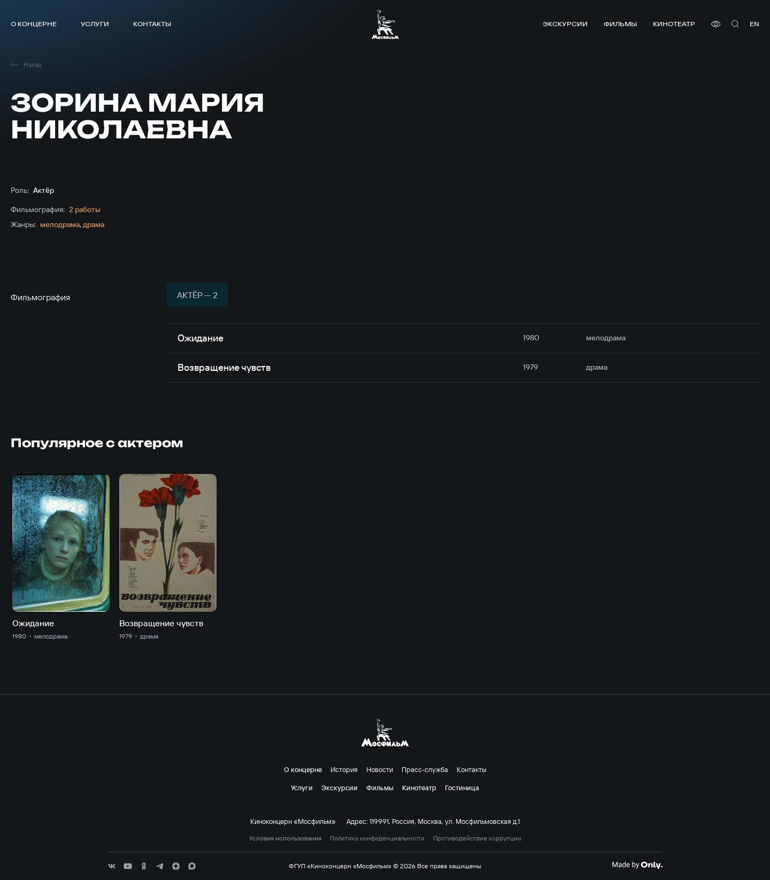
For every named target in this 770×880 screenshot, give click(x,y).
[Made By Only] (637, 865)
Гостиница (462, 787)
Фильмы (620, 24)
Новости (379, 769)
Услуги (95, 24)
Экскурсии (565, 24)
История (344, 769)
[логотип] (385, 24)
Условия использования (285, 838)
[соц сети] (111, 866)
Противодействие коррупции (477, 838)
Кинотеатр (674, 24)
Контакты (152, 24)
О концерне (34, 24)
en (754, 24)
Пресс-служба (425, 769)
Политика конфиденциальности (377, 838)
